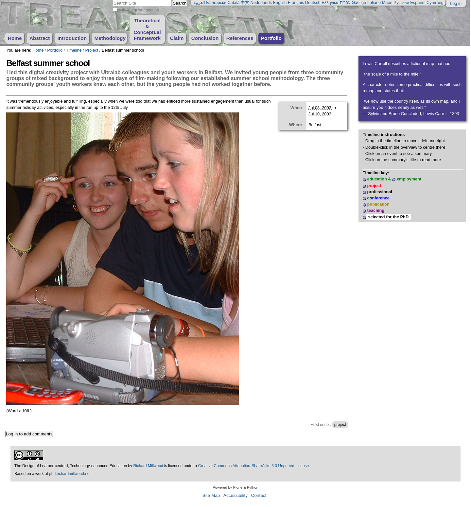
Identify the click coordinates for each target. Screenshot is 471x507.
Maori (387, 2)
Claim (176, 38)
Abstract (39, 38)
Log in (456, 3)
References (239, 38)
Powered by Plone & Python (235, 487)
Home (15, 38)
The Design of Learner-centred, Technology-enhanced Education (71, 466)
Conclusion (205, 38)
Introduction (72, 38)
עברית (345, 2)
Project (91, 50)
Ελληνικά (330, 2)
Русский (401, 2)
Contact (259, 495)
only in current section (138, 10)
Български (216, 2)
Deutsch (313, 2)
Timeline (74, 50)
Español (417, 2)
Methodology (110, 38)
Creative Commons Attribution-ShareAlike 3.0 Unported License (253, 466)
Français (296, 2)
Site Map (211, 495)
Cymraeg (435, 2)
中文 (245, 2)
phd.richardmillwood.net (70, 473)
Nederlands (261, 2)
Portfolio (271, 38)
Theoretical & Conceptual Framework (147, 29)
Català (233, 2)
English (280, 2)
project (340, 424)
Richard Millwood (148, 466)
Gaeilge (359, 2)
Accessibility (235, 495)
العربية (199, 2)
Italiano (374, 2)
